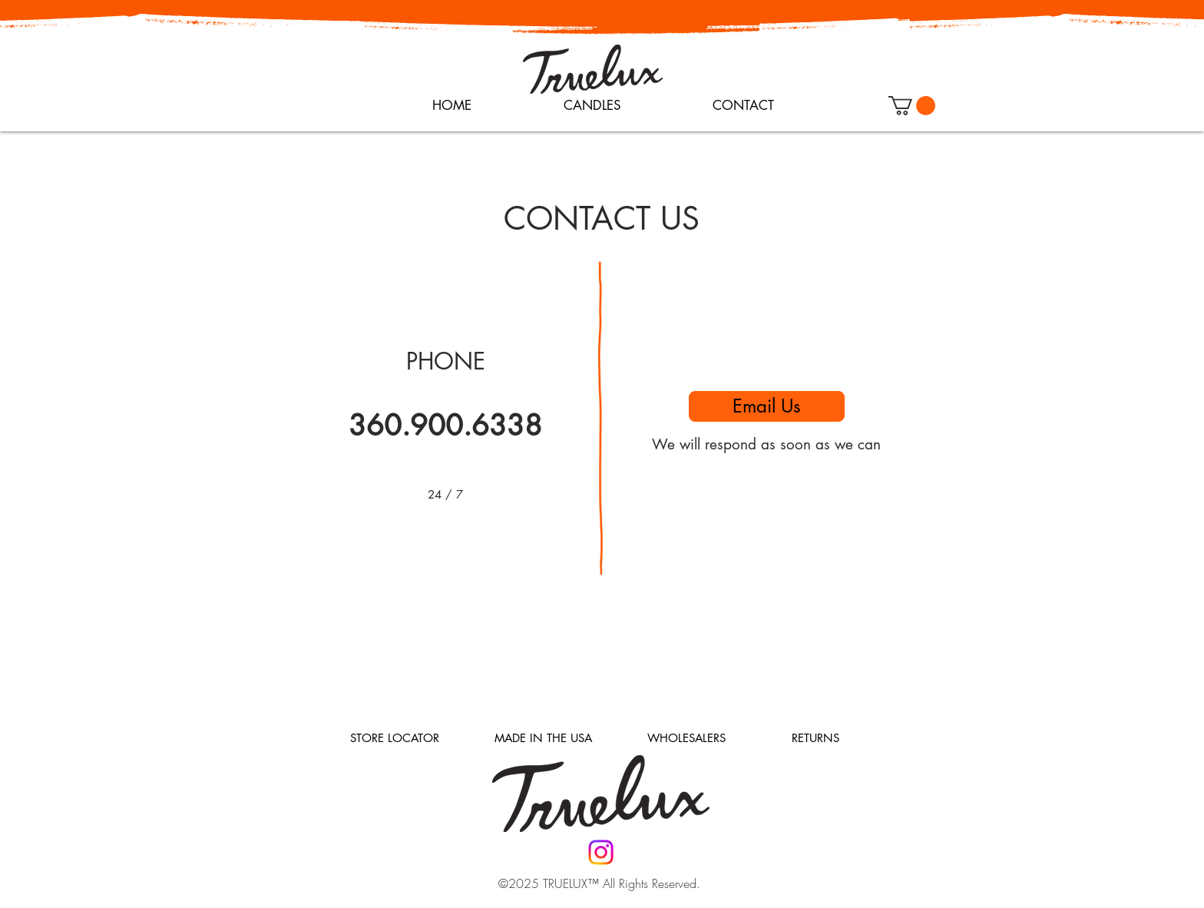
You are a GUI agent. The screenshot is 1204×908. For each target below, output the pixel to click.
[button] (911, 105)
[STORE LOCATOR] (394, 738)
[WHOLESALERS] (686, 738)
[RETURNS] (815, 738)
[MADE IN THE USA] (542, 738)
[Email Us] (767, 406)
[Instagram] (600, 852)
